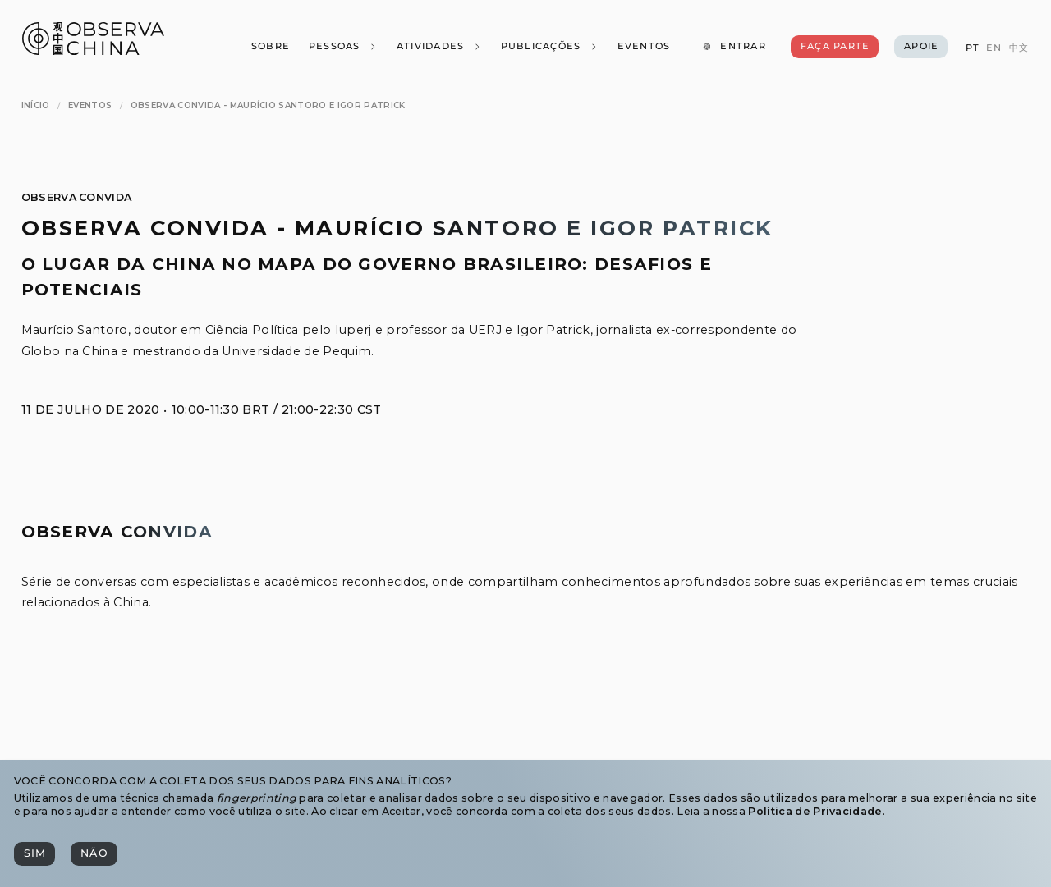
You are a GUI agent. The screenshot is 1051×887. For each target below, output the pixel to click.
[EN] (993, 48)
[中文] (1018, 48)
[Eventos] (643, 46)
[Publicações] (549, 46)
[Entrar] (734, 46)
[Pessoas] (342, 46)
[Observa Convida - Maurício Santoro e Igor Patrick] (268, 105)
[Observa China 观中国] (93, 50)
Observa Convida (76, 197)
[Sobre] (269, 46)
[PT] (971, 48)
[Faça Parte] (835, 46)
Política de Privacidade (815, 811)
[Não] (94, 854)
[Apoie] (921, 46)
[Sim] (34, 854)
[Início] (35, 105)
